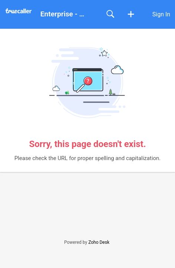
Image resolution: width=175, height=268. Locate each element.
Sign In (161, 14)
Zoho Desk (98, 242)
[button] (131, 14)
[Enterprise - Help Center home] (21, 11)
